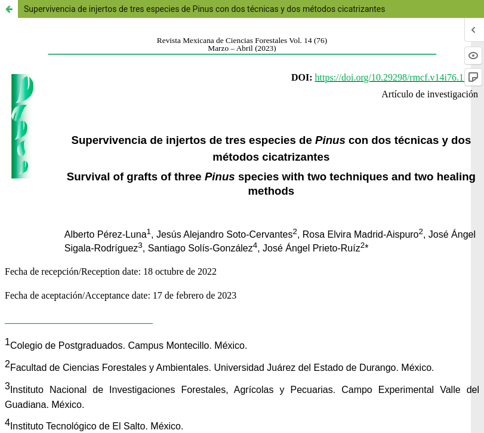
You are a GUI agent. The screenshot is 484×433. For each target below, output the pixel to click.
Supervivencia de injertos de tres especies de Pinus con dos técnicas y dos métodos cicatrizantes (205, 9)
